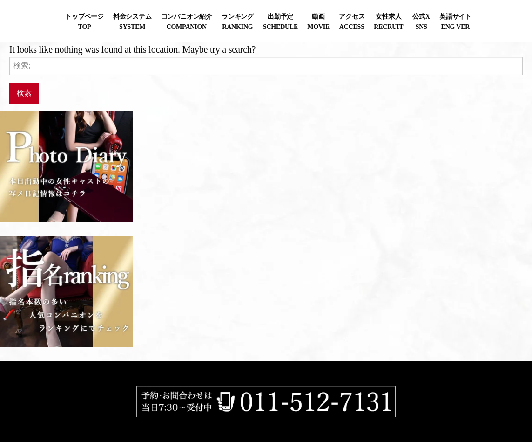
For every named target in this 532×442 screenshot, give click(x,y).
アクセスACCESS (351, 21)
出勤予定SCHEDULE (280, 21)
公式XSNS (421, 21)
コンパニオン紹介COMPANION (186, 21)
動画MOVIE (318, 21)
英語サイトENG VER (455, 21)
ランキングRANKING (238, 21)
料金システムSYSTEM (132, 21)
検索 (24, 92)
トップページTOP (84, 21)
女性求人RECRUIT (388, 21)
